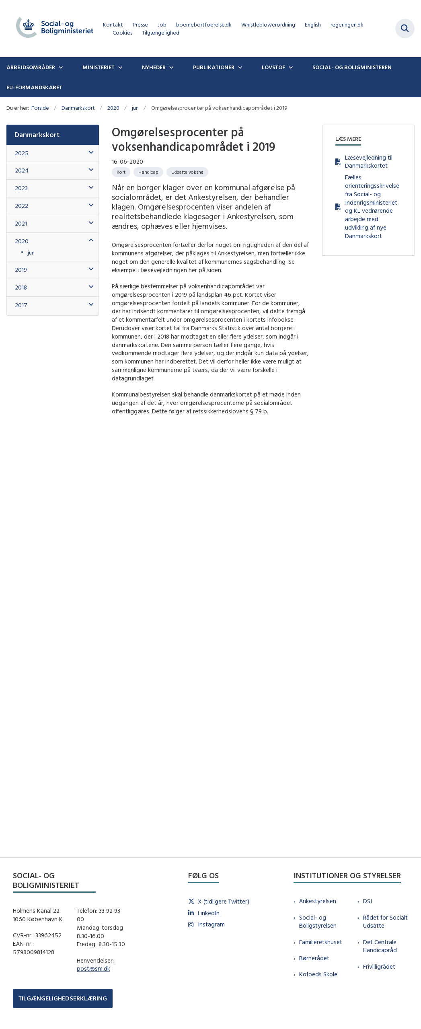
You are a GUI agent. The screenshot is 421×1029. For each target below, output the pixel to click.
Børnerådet (314, 958)
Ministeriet (98, 67)
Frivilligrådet (379, 966)
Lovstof (273, 67)
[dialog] (210, 630)
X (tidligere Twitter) (223, 901)
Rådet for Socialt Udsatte (385, 922)
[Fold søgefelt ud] (405, 28)
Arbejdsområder (30, 67)
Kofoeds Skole (318, 974)
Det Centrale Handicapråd (380, 946)
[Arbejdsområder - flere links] (60, 67)
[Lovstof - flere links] (290, 67)
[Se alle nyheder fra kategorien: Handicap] (148, 172)
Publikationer (213, 67)
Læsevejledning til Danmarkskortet (368, 162)
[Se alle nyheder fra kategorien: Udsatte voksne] (187, 172)
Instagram (211, 924)
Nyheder (154, 67)
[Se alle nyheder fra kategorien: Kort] (121, 172)
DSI (367, 901)
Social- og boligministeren (352, 67)
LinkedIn (209, 913)
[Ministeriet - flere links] (119, 67)
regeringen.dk (347, 25)
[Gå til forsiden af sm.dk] (51, 28)
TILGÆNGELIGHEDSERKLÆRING (62, 998)
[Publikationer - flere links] (239, 67)
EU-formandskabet (34, 87)
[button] (89, 152)
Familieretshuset (320, 942)
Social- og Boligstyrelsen (318, 922)
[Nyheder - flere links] (170, 67)
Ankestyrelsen (317, 901)
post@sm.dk (93, 968)
